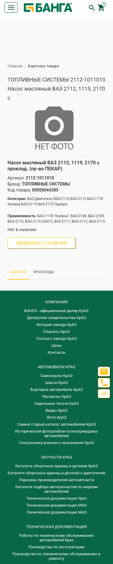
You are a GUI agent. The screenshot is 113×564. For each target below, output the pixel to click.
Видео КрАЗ (56, 410)
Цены (57, 345)
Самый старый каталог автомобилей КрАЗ (56, 424)
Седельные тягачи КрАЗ (56, 403)
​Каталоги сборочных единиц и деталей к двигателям (56, 473)
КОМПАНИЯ (56, 302)
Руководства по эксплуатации (56, 547)
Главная (15, 66)
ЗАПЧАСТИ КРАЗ (56, 457)
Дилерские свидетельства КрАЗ (56, 317)
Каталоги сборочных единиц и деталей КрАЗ (56, 466)
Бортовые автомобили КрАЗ (56, 389)
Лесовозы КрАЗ (56, 396)
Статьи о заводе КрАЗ (56, 338)
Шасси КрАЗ (56, 382)
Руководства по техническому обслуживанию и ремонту (56, 556)
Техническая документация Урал (56, 498)
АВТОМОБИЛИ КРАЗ (56, 367)
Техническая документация (56, 526)
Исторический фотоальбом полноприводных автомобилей (56, 433)
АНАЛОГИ (18, 272)
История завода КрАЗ (56, 324)
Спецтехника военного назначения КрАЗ (56, 442)
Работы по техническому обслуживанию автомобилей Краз (56, 537)
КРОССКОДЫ (43, 272)
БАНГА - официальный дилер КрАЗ (57, 310)
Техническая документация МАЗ (57, 512)
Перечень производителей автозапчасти (56, 480)
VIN (104, 394)
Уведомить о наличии (41, 243)
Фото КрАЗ (57, 417)
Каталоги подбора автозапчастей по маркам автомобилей (56, 489)
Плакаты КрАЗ (56, 331)
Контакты (57, 352)
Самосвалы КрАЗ (56, 375)
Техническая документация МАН (56, 505)
